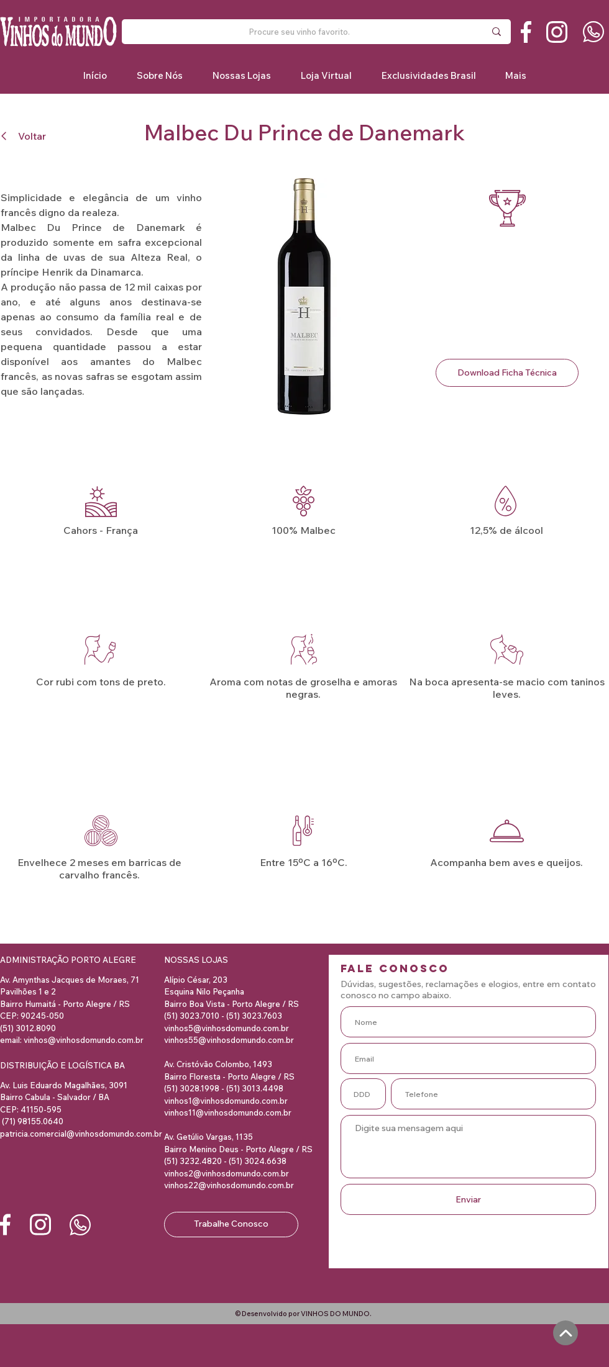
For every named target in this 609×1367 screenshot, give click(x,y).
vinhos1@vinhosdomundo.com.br (226, 1101)
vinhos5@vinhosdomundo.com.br (226, 1028)
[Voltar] (27, 135)
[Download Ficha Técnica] (507, 373)
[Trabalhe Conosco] (231, 1224)
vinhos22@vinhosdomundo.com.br (229, 1185)
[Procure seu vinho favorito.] (299, 31)
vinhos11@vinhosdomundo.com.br (227, 1112)
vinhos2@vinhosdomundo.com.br (226, 1173)
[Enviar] (468, 1199)
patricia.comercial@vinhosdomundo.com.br (81, 1134)
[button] (428, 75)
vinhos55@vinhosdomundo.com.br (229, 1040)
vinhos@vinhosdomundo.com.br (84, 1040)
